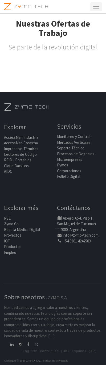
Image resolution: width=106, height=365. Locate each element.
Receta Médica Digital (22, 229)
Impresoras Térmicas (21, 148)
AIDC (8, 171)
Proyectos (12, 235)
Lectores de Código (20, 154)
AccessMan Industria (21, 137)
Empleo (10, 252)
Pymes (62, 164)
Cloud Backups (16, 165)
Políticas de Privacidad (55, 360)
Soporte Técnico (70, 147)
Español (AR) (84, 351)
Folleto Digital (69, 176)
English (30, 351)
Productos (13, 246)
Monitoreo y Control (73, 136)
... (51, 335)
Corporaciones (69, 170)
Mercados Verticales (74, 142)
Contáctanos (74, 208)
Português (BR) (54, 351)
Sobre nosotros (24, 297)
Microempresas (69, 159)
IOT (7, 241)
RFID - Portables (17, 159)
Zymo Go (11, 223)
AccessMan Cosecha (21, 142)
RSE (7, 218)
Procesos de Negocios (75, 153)
